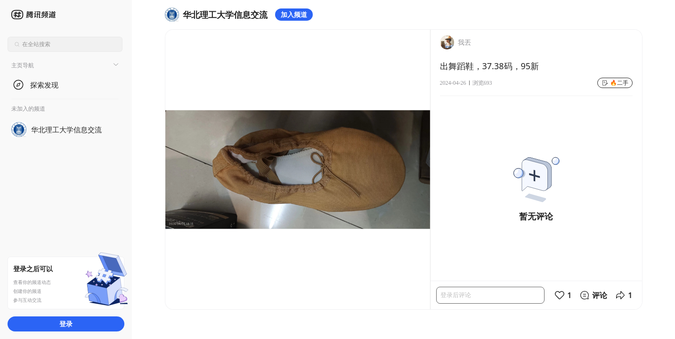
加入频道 (294, 14)
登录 (66, 323)
